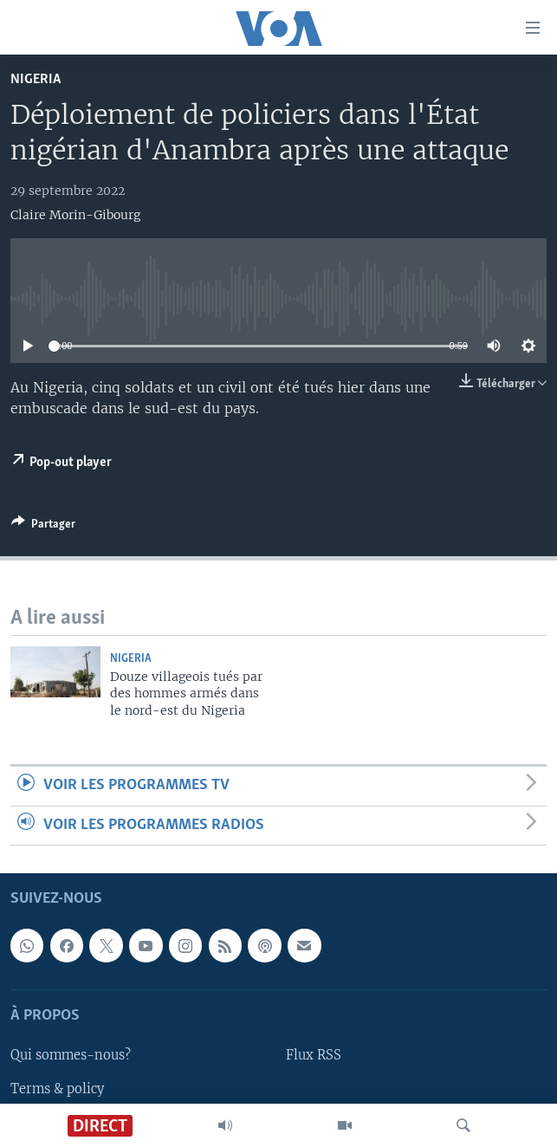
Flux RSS (313, 1055)
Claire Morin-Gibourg (75, 215)
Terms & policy (57, 1088)
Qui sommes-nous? (70, 1055)
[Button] (43, 526)
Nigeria (35, 79)
